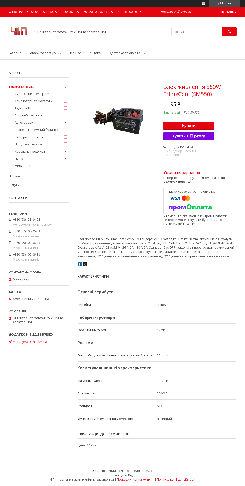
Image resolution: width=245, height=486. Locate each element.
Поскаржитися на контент (135, 479)
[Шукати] (229, 31)
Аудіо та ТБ (23, 108)
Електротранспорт (29, 137)
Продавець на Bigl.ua (122, 475)
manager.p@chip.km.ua (30, 342)
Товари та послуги (42, 53)
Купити (188, 126)
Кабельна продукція (30, 151)
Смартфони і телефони (32, 94)
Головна (15, 53)
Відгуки (14, 185)
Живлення (22, 166)
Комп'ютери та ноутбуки (34, 101)
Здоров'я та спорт (28, 115)
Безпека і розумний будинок (36, 129)
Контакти (95, 53)
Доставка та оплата (125, 53)
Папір (19, 158)
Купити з (188, 136)
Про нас (75, 53)
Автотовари (24, 122)
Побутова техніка (28, 144)
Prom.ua (146, 471)
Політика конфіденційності (176, 479)
